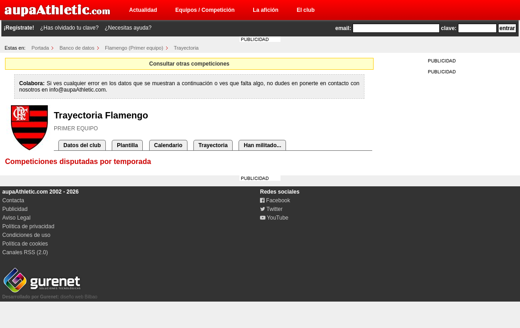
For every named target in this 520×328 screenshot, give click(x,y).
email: (343, 28)
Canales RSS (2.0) (25, 252)
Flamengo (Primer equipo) (134, 48)
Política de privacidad (28, 226)
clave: (449, 28)
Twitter (271, 209)
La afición (265, 10)
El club (305, 10)
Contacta (13, 200)
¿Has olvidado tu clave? (69, 28)
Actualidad (143, 10)
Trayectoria (186, 48)
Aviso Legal (16, 218)
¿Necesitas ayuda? (127, 28)
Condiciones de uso (26, 235)
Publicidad (14, 209)
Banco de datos (77, 48)
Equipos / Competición (204, 10)
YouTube (274, 218)
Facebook (275, 200)
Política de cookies (25, 244)
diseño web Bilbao (49, 294)
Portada (40, 48)
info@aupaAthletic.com (77, 90)
